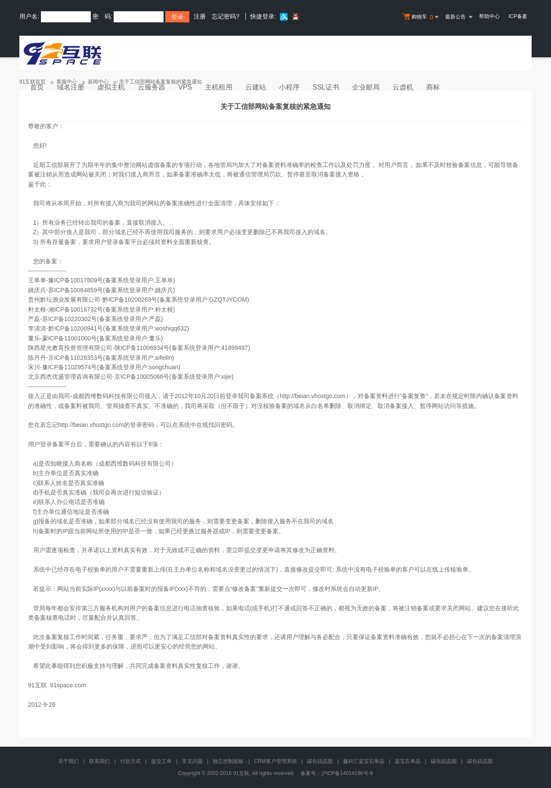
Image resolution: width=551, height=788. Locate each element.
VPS (185, 87)
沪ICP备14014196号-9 (347, 773)
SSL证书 (326, 87)
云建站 (255, 87)
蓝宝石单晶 (408, 761)
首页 (37, 87)
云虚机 (403, 87)
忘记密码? (225, 16)
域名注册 (70, 87)
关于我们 (68, 761)
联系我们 (99, 761)
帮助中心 (489, 16)
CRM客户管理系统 (275, 761)
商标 (433, 87)
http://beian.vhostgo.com (313, 395)
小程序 (289, 87)
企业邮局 (366, 87)
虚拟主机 (111, 87)
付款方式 (130, 761)
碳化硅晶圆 (320, 761)
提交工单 (161, 761)
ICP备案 (517, 16)
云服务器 (151, 87)
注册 (200, 16)
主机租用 (218, 87)
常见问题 (192, 761)
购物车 (421, 17)
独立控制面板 (228, 761)
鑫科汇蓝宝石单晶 (363, 761)
